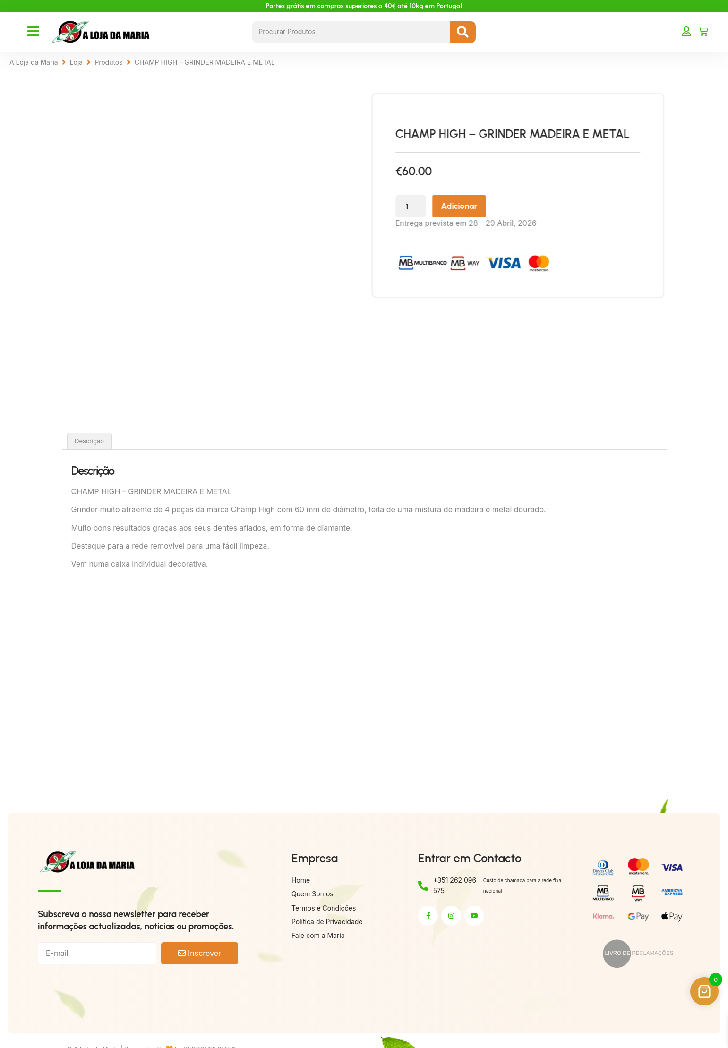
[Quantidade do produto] (436, 206)
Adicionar (486, 206)
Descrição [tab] (89, 441)
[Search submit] (463, 32)
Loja (76, 62)
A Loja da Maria (33, 62)
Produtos (108, 62)
